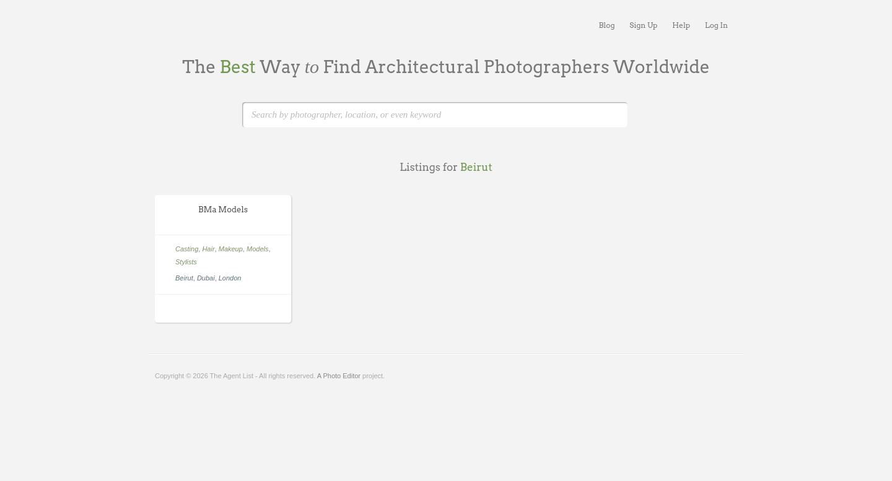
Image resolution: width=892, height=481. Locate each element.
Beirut (184, 278)
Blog (606, 25)
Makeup (231, 249)
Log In (716, 25)
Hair (208, 249)
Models (257, 249)
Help (681, 25)
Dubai (206, 278)
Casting (186, 249)
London (230, 278)
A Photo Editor (339, 375)
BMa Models (223, 209)
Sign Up (643, 25)
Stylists (186, 262)
